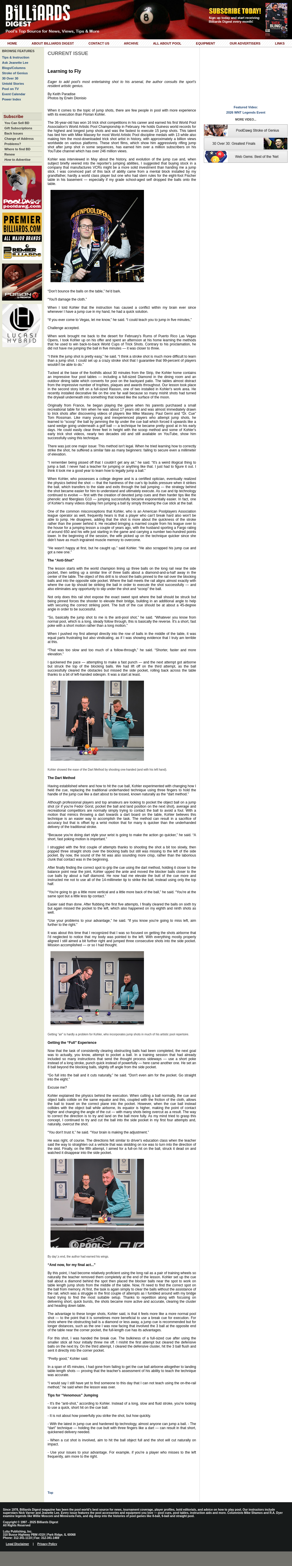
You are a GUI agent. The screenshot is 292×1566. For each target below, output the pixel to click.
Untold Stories (13, 83)
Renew (9, 154)
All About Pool (167, 43)
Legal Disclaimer (17, 1544)
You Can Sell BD (16, 123)
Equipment (205, 43)
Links (280, 43)
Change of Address (19, 138)
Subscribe (13, 116)
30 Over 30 (10, 78)
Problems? (12, 144)
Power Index (11, 99)
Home (12, 43)
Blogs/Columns (14, 68)
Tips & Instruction (15, 57)
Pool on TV (10, 89)
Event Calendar (13, 94)
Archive (131, 43)
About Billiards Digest (53, 43)
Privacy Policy (47, 1544)
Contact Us (98, 43)
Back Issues (13, 133)
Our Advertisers (245, 43)
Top (50, 1492)
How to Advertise (17, 159)
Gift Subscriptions (18, 128)
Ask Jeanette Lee (15, 62)
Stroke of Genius (15, 73)
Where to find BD (17, 149)
